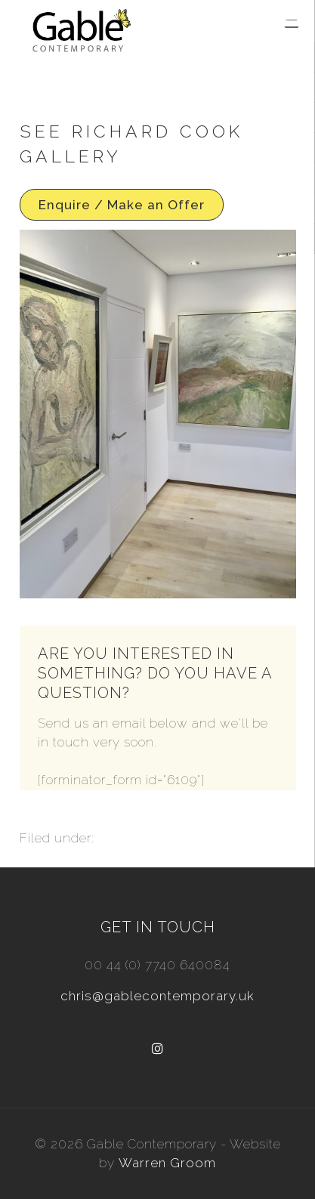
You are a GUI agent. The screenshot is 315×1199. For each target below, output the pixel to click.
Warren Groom (167, 1162)
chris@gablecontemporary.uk (157, 995)
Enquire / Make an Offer (122, 204)
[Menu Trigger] (291, 24)
